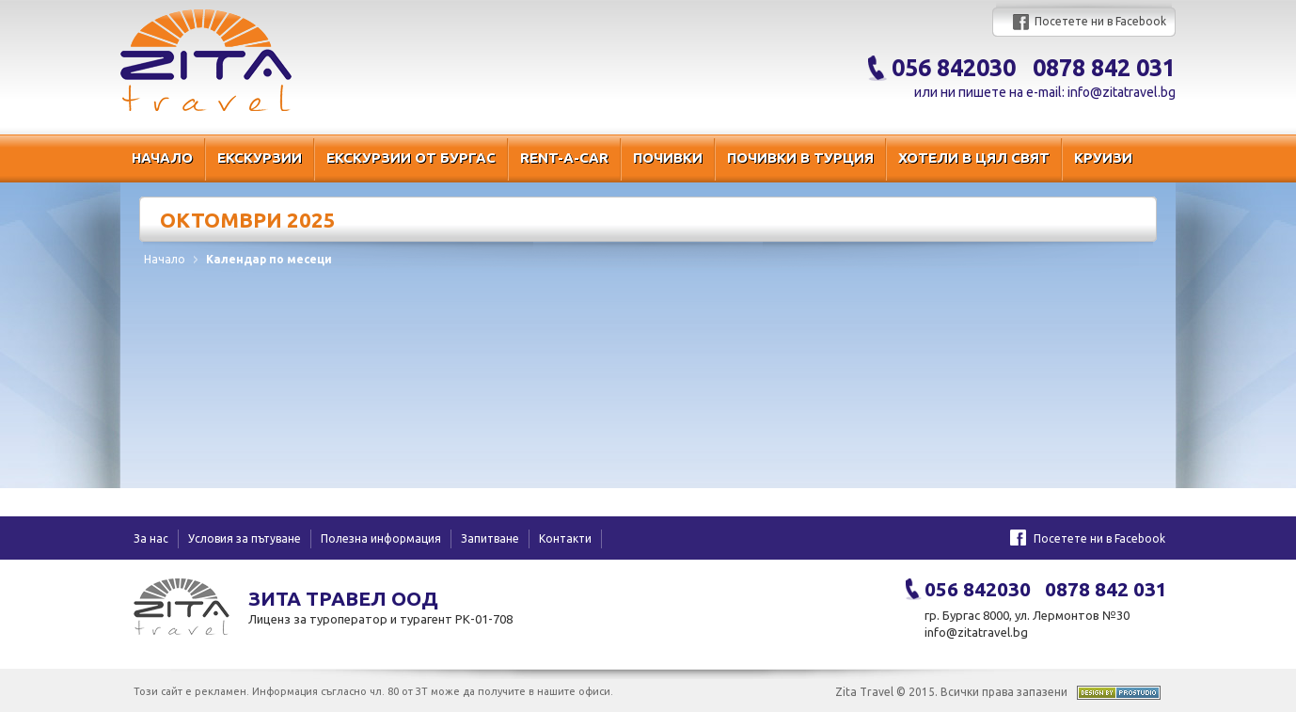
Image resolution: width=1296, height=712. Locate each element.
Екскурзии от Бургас (411, 158)
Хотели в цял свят (974, 158)
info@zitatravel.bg (1121, 92)
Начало (162, 158)
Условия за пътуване (244, 538)
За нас (151, 538)
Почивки (668, 158)
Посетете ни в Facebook (1100, 21)
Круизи (1103, 158)
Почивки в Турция (800, 158)
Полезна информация (381, 538)
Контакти (565, 538)
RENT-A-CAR (564, 158)
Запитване (490, 538)
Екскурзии (259, 158)
